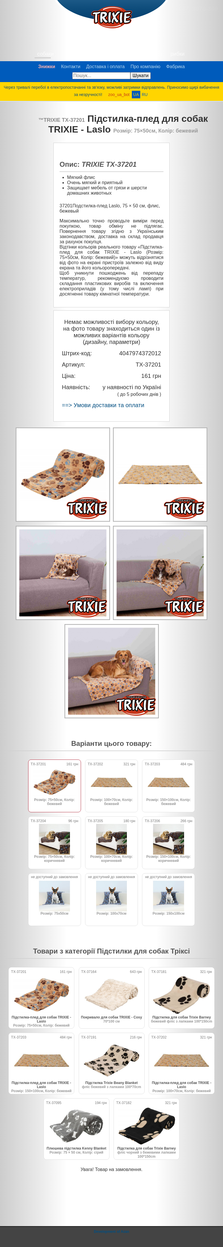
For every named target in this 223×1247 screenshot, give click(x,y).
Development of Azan (111, 1232)
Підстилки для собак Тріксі (143, 951)
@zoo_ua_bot (213, 1237)
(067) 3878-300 (197, 8)
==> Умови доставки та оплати (103, 405)
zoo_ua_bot (119, 94)
